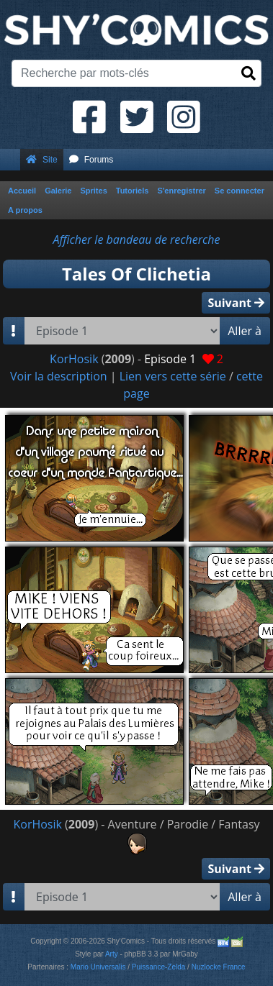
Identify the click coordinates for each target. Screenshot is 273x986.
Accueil (22, 190)
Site (42, 160)
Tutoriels (132, 190)
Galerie (58, 190)
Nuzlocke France (219, 967)
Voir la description (58, 376)
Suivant (235, 303)
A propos (25, 210)
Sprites (93, 190)
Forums (91, 160)
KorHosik (74, 359)
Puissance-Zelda (158, 967)
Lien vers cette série (173, 376)
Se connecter (239, 190)
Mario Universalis (98, 967)
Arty (111, 954)
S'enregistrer (181, 190)
